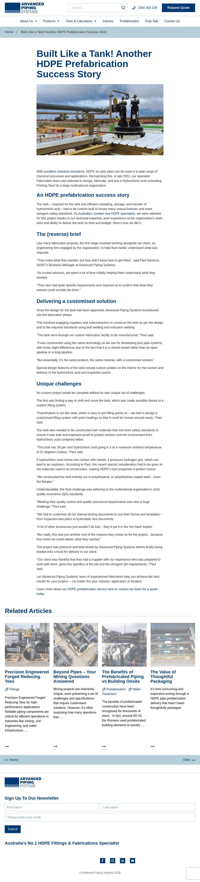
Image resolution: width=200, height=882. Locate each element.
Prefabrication (129, 21)
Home (9, 32)
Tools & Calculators (79, 21)
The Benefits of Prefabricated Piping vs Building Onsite (123, 676)
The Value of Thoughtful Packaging (163, 676)
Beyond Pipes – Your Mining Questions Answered (75, 676)
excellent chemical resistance (64, 171)
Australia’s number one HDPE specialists (106, 213)
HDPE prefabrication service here (91, 589)
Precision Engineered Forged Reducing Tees (27, 676)
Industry (108, 21)
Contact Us (172, 21)
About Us (26, 21)
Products (49, 21)
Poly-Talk (152, 21)
